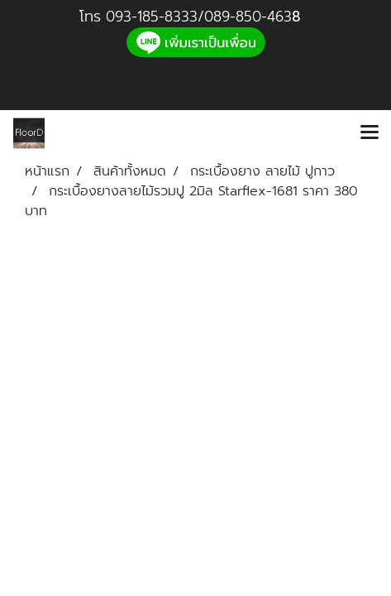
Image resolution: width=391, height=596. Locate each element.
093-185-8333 (152, 16)
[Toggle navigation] (369, 133)
